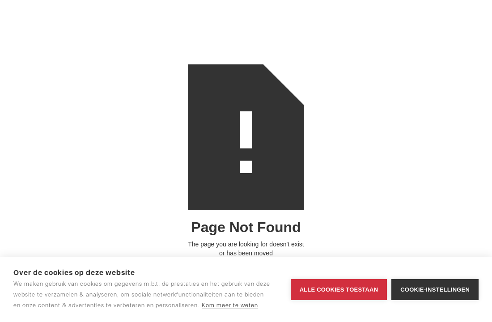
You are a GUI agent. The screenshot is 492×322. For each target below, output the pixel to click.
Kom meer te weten (230, 305)
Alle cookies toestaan (339, 289)
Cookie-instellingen (435, 289)
